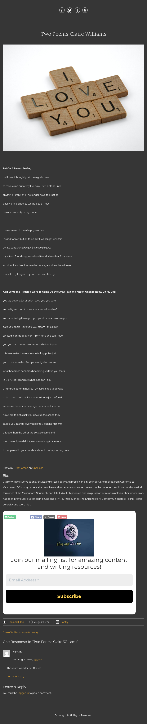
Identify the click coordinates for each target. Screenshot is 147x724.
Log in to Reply (15, 676)
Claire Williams (11, 632)
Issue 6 (26, 632)
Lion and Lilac (15, 622)
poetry (34, 632)
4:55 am (37, 659)
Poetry (64, 622)
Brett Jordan (21, 467)
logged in (23, 693)
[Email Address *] (69, 580)
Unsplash (37, 467)
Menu (73, 23)
